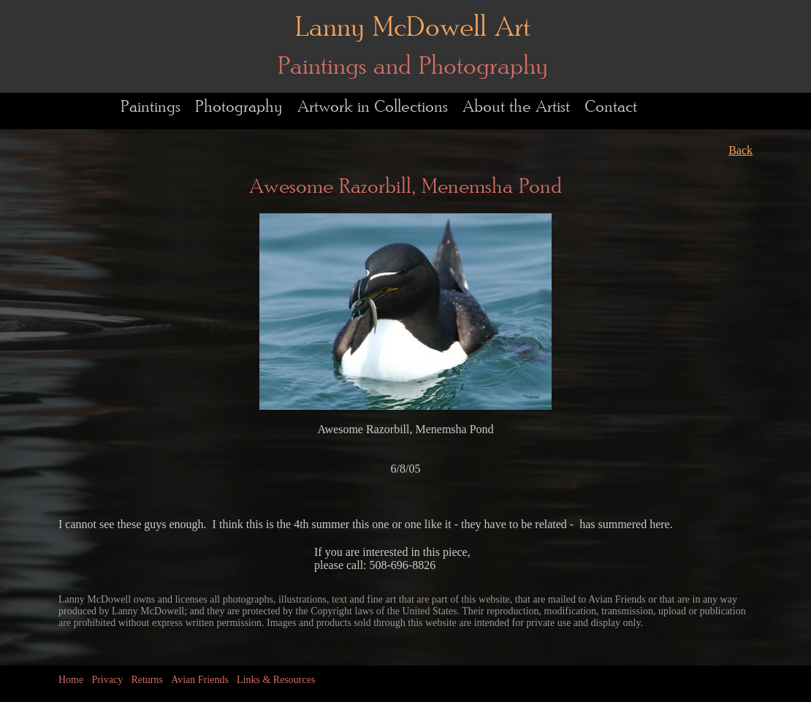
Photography (239, 107)
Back (740, 150)
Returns (147, 679)
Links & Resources (276, 679)
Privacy (107, 679)
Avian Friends (200, 679)
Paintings (150, 107)
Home (70, 679)
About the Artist (516, 107)
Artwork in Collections (372, 107)
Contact (611, 107)
